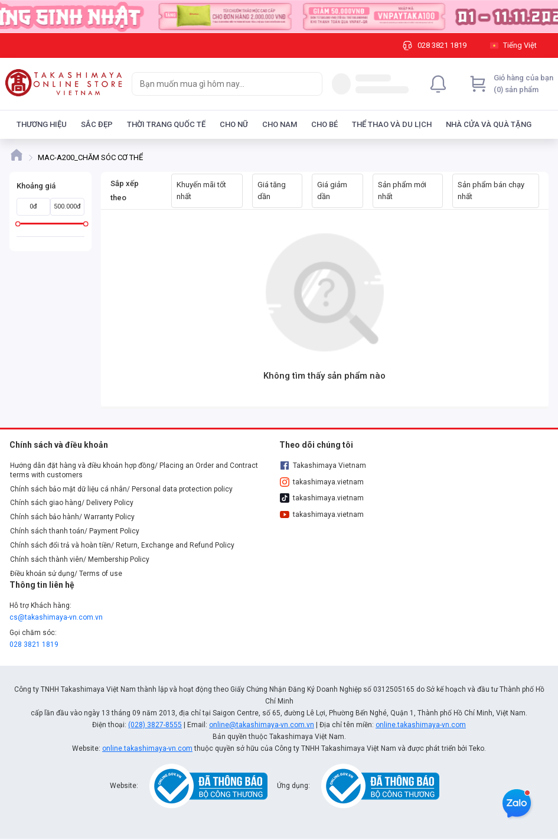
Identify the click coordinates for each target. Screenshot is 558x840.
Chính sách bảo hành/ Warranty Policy (72, 517)
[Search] (310, 84)
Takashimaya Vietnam (323, 465)
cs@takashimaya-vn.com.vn (56, 617)
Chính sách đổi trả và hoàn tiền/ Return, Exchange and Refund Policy (122, 545)
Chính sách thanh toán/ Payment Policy (74, 531)
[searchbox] (216, 84)
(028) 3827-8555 (155, 725)
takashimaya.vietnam (322, 482)
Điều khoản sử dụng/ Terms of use (66, 573)
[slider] (18, 223)
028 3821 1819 (33, 644)
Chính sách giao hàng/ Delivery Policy (71, 503)
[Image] (279, 16)
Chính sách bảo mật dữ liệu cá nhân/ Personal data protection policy (121, 489)
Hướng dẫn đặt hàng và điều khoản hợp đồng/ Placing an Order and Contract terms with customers (134, 470)
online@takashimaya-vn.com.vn (261, 725)
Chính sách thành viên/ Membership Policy (79, 559)
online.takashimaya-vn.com (421, 725)
